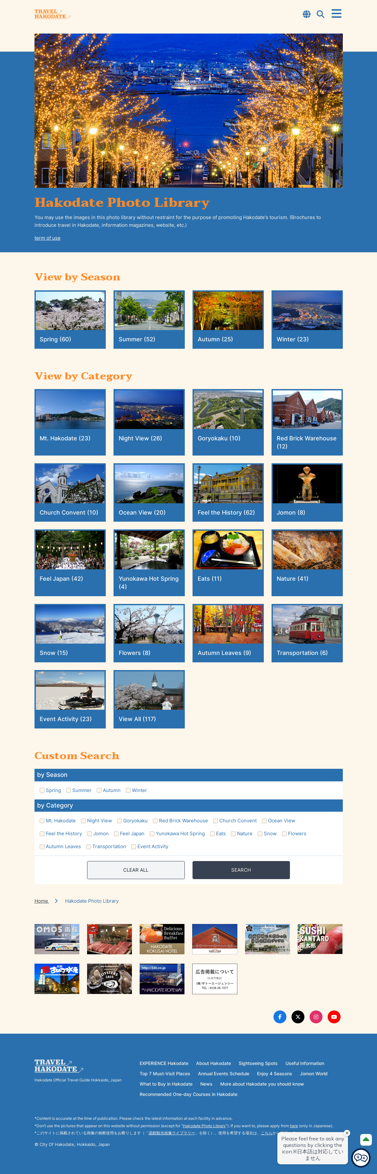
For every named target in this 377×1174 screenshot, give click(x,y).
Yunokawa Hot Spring (180, 833)
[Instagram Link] (316, 1016)
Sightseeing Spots (258, 1063)
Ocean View (281, 821)
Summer (82, 790)
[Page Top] (366, 1140)
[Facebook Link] (279, 1016)
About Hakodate (213, 1063)
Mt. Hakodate (61, 821)
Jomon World (314, 1073)
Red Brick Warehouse (183, 821)
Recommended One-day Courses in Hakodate (188, 1094)
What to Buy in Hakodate (166, 1084)
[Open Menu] (337, 14)
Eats (221, 833)
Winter (139, 790)
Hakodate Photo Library (204, 1125)
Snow (270, 833)
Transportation (109, 846)
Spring (53, 790)
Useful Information (304, 1063)
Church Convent (238, 821)
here (294, 1125)
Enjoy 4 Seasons (274, 1073)
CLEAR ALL (135, 870)
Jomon (101, 833)
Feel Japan (132, 833)
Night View (99, 821)
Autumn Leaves (63, 846)
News (206, 1084)
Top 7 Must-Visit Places (165, 1073)
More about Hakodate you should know (262, 1084)
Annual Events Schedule (223, 1073)
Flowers (297, 833)
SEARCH (241, 870)
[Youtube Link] (334, 1016)
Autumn (112, 790)
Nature (245, 833)
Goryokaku (135, 821)
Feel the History (64, 833)
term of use (48, 238)
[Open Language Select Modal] (307, 14)
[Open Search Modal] (320, 14)
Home (42, 901)
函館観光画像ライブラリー (172, 1132)
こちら (267, 1132)
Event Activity (152, 846)
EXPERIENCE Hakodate (164, 1063)
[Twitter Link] (298, 1016)
